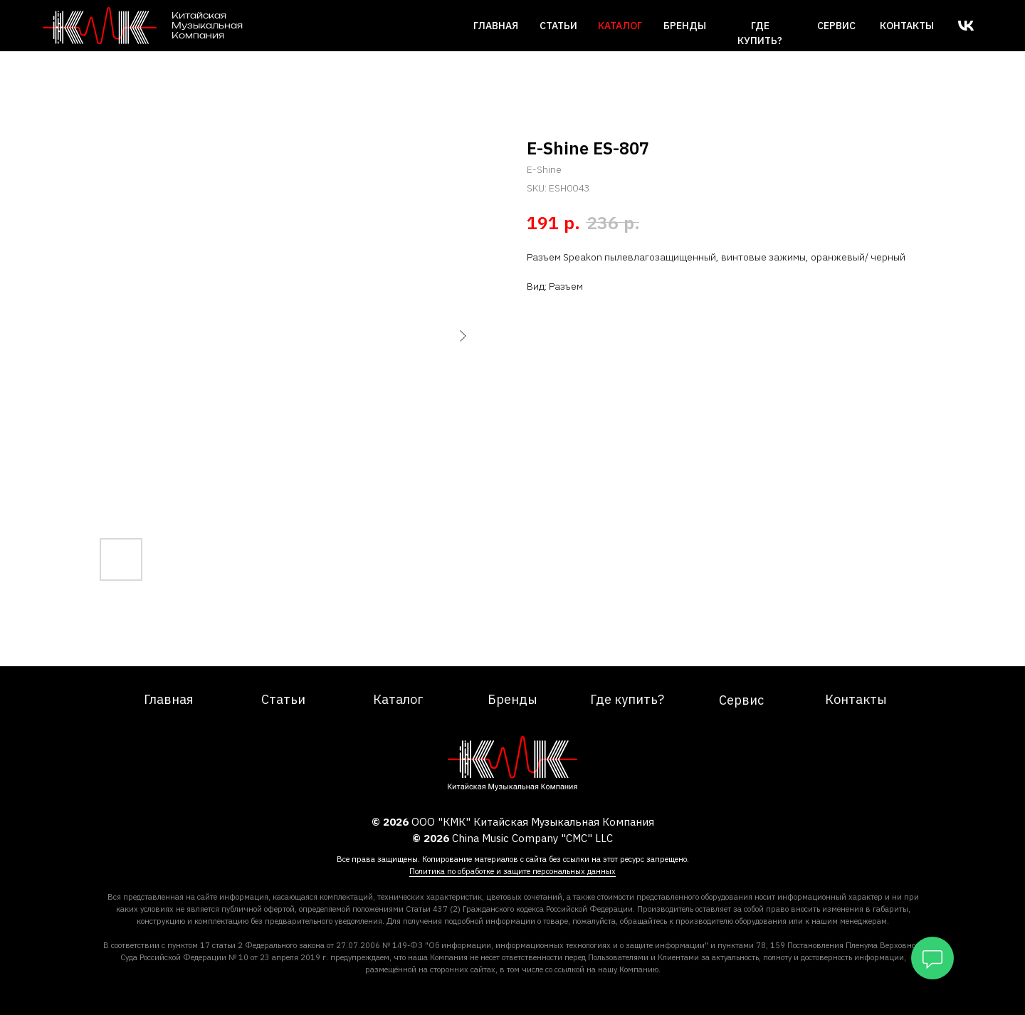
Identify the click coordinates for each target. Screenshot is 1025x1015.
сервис (836, 25)
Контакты (907, 25)
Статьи (558, 25)
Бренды (684, 25)
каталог (620, 25)
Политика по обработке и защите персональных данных (512, 871)
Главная (495, 25)
